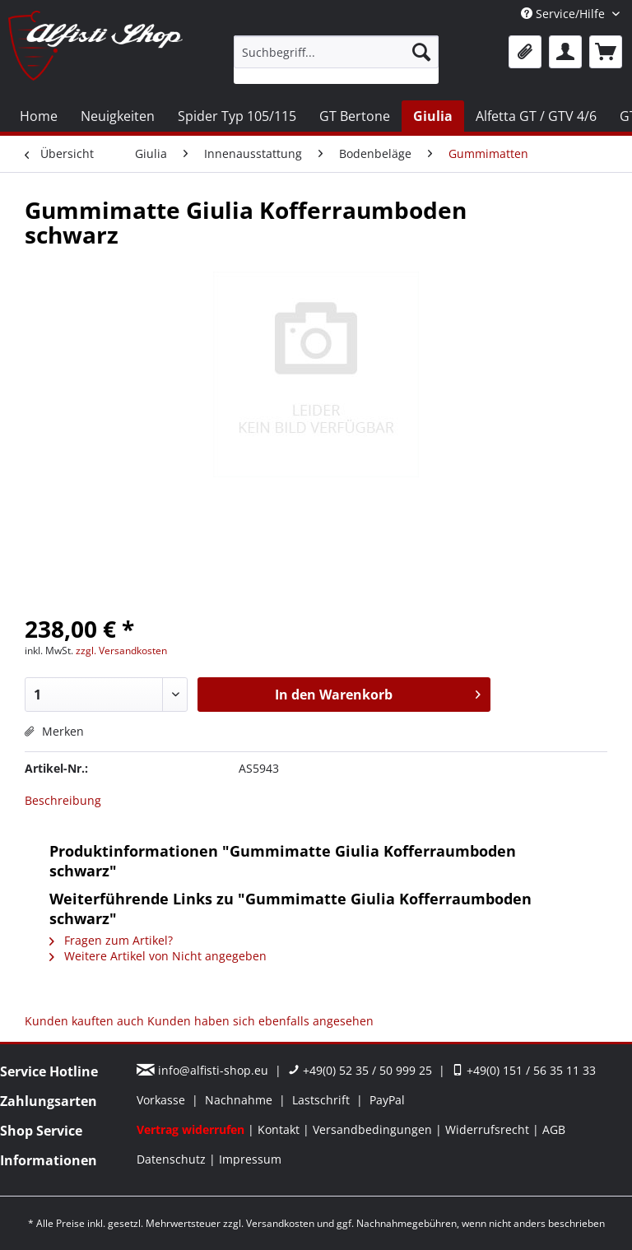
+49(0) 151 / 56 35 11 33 (524, 1070)
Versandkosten (280, 1223)
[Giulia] (433, 116)
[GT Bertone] (355, 116)
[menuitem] (336, 59)
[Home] (38, 116)
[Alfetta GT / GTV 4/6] (536, 116)
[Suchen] (421, 51)
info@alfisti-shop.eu (204, 1070)
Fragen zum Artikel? (111, 940)
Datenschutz (173, 1159)
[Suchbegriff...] (336, 51)
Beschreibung (63, 800)
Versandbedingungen (374, 1129)
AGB (553, 1129)
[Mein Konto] (565, 51)
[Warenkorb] (605, 51)
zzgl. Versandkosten (121, 651)
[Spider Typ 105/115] (237, 116)
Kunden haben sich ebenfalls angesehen (260, 1021)
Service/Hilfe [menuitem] (564, 13)
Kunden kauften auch (84, 1021)
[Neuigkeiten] (117, 116)
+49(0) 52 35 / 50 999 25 (360, 1070)
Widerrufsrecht (488, 1129)
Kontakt (280, 1129)
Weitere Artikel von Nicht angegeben (158, 956)
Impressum (250, 1159)
